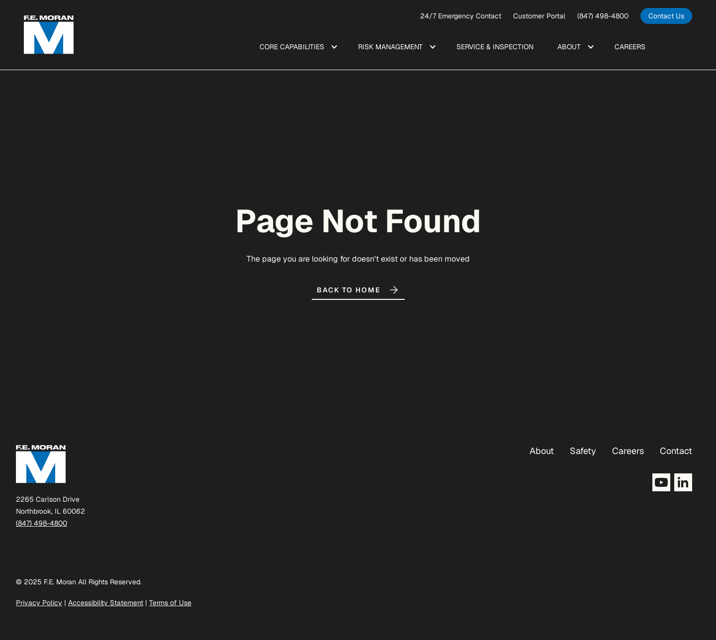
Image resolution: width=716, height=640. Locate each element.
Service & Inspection (495, 46)
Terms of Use (170, 602)
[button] (297, 47)
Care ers (630, 46)
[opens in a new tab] (666, 16)
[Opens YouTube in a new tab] (661, 482)
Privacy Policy (39, 602)
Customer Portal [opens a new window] (539, 15)
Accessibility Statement (105, 602)
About (542, 451)
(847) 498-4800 (602, 15)
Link (674, 46)
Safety (583, 451)
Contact (676, 451)
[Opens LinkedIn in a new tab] (683, 482)
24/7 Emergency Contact (460, 15)
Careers (628, 451)
